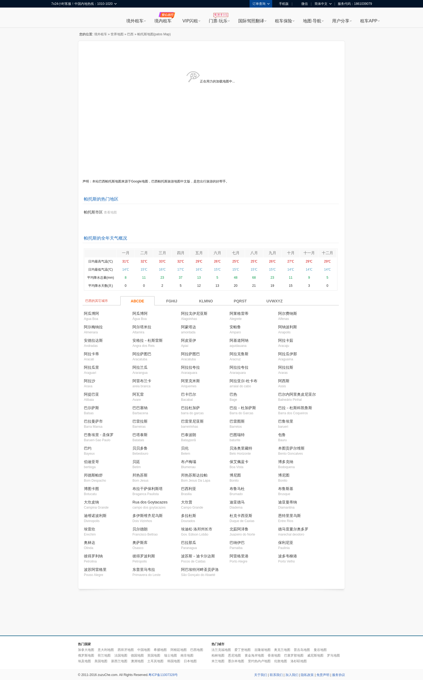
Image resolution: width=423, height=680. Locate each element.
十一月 (309, 253)
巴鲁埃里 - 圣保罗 (99, 435)
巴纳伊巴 (237, 542)
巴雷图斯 (237, 421)
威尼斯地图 (315, 655)
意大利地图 (106, 650)
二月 (144, 253)
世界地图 (117, 34)
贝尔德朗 (140, 529)
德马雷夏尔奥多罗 (293, 529)
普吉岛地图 (302, 650)
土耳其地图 (155, 661)
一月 (125, 253)
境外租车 (135, 21)
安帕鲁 (235, 327)
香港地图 (274, 655)
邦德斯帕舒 (93, 475)
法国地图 (120, 655)
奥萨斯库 (140, 542)
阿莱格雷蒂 (239, 313)
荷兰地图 (104, 655)
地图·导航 (312, 21)
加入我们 (291, 675)
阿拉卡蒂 (91, 354)
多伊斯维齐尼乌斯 (147, 515)
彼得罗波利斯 (143, 556)
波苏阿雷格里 (95, 569)
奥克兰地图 (282, 650)
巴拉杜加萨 (190, 408)
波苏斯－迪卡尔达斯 (198, 556)
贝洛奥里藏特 (241, 448)
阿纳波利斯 (287, 327)
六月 (217, 253)
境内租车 (163, 21)
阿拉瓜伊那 (287, 354)
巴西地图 (196, 650)
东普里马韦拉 (143, 569)
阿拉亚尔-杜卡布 (243, 381)
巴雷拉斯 (140, 421)
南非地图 (186, 655)
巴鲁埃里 (285, 421)
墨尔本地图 (236, 661)
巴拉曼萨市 (93, 421)
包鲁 (282, 435)
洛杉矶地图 (299, 661)
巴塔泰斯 (140, 435)
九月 (272, 253)
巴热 (233, 394)
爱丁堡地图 (242, 650)
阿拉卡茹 (285, 340)
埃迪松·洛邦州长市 (196, 529)
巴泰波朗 (188, 435)
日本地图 (190, 661)
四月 (181, 253)
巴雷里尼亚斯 (192, 421)
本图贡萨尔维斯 (291, 448)
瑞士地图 (170, 655)
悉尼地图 (234, 655)
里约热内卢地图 (259, 661)
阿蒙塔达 (188, 327)
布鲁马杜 (237, 488)
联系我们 (276, 675)
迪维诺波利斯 (95, 515)
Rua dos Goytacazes (150, 502)
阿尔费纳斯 (287, 313)
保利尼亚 (285, 542)
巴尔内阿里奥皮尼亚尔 (297, 394)
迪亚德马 (237, 502)
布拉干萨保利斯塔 (147, 488)
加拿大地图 (86, 650)
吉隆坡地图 (262, 650)
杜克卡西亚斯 (241, 515)
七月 (236, 253)
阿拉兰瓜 (140, 367)
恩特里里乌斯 (289, 515)
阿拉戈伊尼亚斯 (194, 313)
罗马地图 (333, 655)
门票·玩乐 (218, 21)
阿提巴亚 (91, 394)
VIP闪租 (190, 21)
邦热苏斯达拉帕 (194, 475)
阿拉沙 (89, 381)
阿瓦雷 (138, 394)
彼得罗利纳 (93, 556)
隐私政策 (307, 675)
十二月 (327, 253)
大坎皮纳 (91, 502)
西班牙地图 (126, 650)
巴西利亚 (188, 488)
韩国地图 (173, 661)
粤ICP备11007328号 (163, 675)
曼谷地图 (320, 650)
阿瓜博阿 (91, 313)
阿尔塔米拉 (141, 327)
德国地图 (137, 655)
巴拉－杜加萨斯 (243, 408)
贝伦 (185, 448)
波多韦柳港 (287, 556)
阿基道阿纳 (239, 340)
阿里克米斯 (190, 381)
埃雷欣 (89, 529)
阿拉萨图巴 (141, 354)
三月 (162, 253)
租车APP (368, 21)
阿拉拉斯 (285, 367)
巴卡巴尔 (188, 394)
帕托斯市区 (93, 212)
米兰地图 (218, 661)
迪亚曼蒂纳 (287, 502)
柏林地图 (218, 655)
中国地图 (143, 650)
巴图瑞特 (237, 435)
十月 (291, 253)
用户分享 (340, 21)
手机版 (282, 4)
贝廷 (136, 462)
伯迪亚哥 (91, 462)
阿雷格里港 (239, 556)
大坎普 (186, 502)
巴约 (87, 448)
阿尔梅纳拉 (93, 327)
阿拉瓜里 (91, 367)
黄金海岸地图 (254, 655)
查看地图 (110, 212)
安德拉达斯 (93, 340)
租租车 (58, 18)
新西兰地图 (119, 661)
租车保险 (283, 21)
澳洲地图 (137, 661)
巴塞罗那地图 (293, 655)
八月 (254, 253)
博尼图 (235, 475)
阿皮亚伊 (188, 340)
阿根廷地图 (178, 650)
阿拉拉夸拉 (190, 367)
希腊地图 (160, 650)
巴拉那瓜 (188, 542)
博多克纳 (285, 462)
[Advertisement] (211, 612)
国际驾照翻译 (251, 21)
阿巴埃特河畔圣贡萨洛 (200, 569)
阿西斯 (283, 381)
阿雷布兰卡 (141, 381)
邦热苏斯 (140, 475)
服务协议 (338, 675)
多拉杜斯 (188, 515)
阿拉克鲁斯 (239, 354)
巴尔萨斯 (91, 408)
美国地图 (100, 661)
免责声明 (322, 675)
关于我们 (260, 675)
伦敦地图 (280, 661)
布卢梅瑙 (188, 462)
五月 (199, 253)
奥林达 (89, 542)
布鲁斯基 (285, 488)
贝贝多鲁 (140, 448)
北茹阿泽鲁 (239, 529)
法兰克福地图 (221, 650)
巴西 (130, 34)
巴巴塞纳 (140, 408)
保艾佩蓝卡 (239, 462)
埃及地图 (84, 661)
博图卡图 (91, 488)
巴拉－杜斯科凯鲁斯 (295, 408)
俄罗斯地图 (86, 655)
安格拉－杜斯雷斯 (147, 340)
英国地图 (153, 655)
